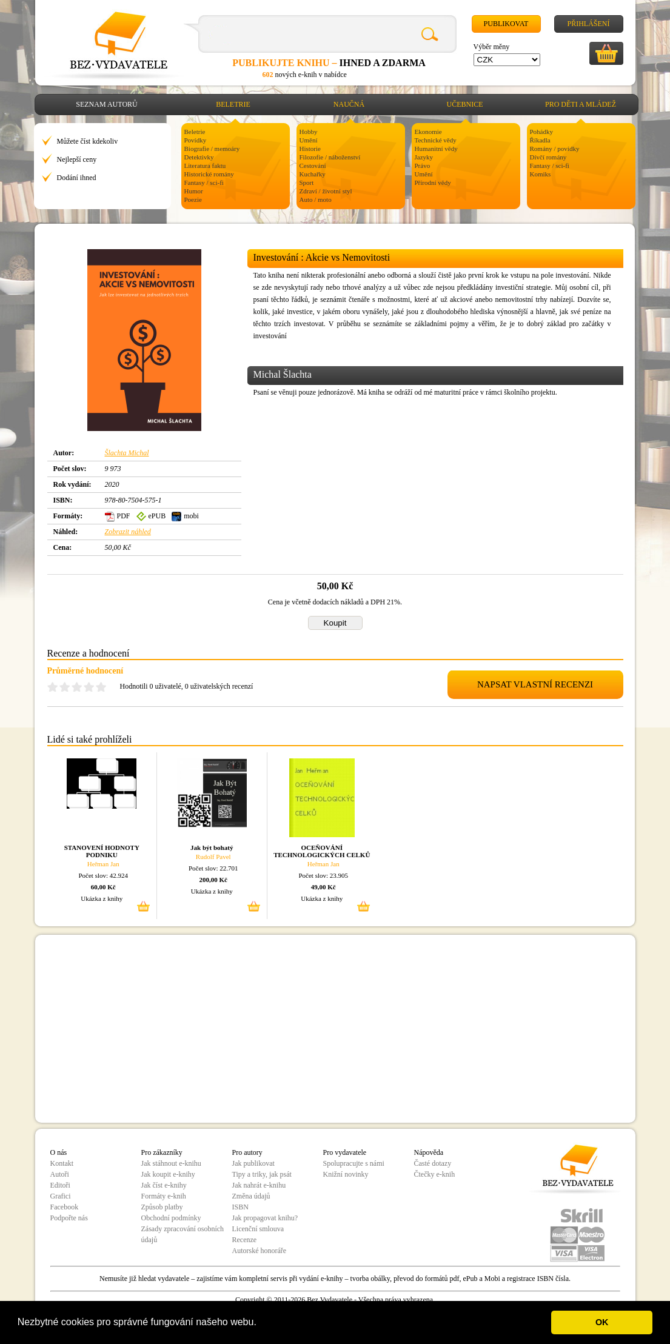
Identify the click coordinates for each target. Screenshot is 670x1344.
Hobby (309, 131)
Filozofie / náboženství (330, 157)
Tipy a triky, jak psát (262, 1174)
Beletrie (233, 104)
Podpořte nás (69, 1218)
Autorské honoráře (259, 1250)
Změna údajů (251, 1196)
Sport (307, 182)
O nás (58, 1152)
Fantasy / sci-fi (204, 182)
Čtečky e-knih (434, 1174)
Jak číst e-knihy (164, 1185)
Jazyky (424, 157)
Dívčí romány (548, 157)
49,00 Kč (323, 887)
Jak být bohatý (211, 847)
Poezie (193, 199)
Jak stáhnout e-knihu (171, 1163)
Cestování (313, 165)
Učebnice (465, 104)
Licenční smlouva (258, 1229)
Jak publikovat (253, 1163)
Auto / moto (316, 199)
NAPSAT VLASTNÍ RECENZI (535, 684)
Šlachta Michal (127, 453)
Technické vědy (436, 140)
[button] (261, 1323)
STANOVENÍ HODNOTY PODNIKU (101, 851)
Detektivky (199, 157)
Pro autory (247, 1152)
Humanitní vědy (436, 148)
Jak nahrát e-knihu (259, 1185)
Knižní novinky (346, 1174)
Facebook (64, 1207)
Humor (193, 191)
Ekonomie (428, 131)
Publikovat (506, 23)
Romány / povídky (555, 148)
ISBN (240, 1207)
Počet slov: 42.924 (103, 875)
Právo (422, 165)
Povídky (195, 140)
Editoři (60, 1185)
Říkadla (540, 140)
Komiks (540, 174)
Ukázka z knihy (101, 898)
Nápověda (429, 1152)
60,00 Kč (103, 887)
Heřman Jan (103, 864)
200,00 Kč (213, 879)
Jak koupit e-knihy (168, 1174)
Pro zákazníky (162, 1152)
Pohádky (542, 131)
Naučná (348, 104)
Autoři (59, 1174)
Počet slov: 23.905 (323, 875)
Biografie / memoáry (212, 148)
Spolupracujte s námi (353, 1163)
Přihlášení (588, 23)
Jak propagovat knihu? (265, 1218)
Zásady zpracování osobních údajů (182, 1234)
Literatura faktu (205, 165)
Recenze (244, 1239)
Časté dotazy (433, 1163)
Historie (310, 148)
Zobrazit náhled (128, 531)
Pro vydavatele (345, 1152)
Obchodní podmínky (171, 1218)
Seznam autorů (106, 104)
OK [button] (602, 1322)
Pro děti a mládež (580, 104)
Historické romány (209, 174)
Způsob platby (162, 1207)
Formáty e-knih (163, 1196)
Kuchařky (313, 174)
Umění (309, 140)
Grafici (60, 1196)
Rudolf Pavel (213, 856)
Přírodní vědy (433, 182)
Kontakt (62, 1163)
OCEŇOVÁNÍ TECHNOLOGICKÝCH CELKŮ (321, 851)
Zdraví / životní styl (326, 191)
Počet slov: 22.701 (213, 868)
